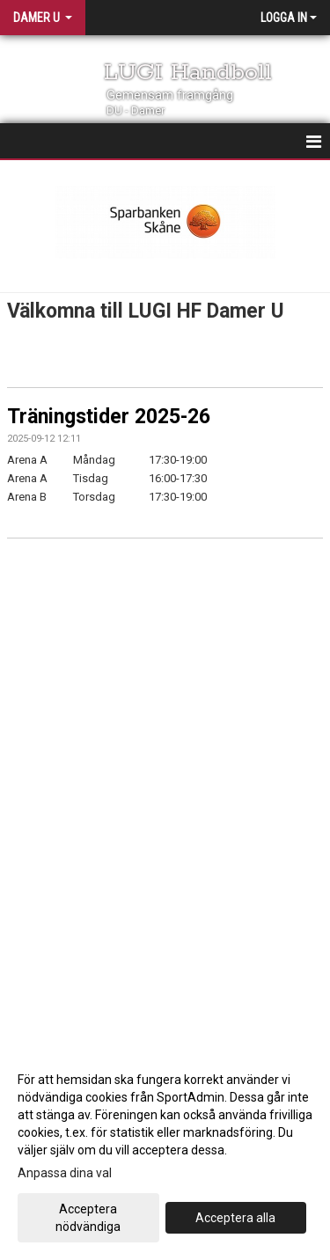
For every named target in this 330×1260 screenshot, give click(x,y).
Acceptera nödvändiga (88, 1218)
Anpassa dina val (65, 1173)
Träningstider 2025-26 (108, 417)
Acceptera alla (235, 1218)
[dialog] (165, 1152)
